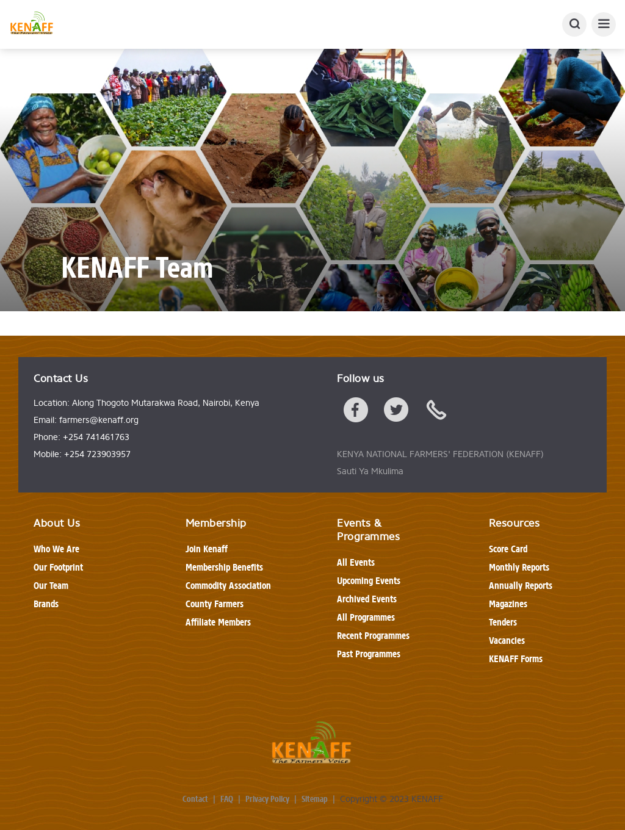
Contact (195, 799)
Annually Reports (520, 585)
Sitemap (315, 799)
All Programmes (366, 617)
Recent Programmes (373, 635)
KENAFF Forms (516, 658)
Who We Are (56, 549)
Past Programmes (368, 654)
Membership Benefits (224, 567)
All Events (356, 562)
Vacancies (507, 640)
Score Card (508, 549)
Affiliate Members (218, 622)
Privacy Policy (267, 799)
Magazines (508, 603)
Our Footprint (58, 567)
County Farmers (215, 603)
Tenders (503, 622)
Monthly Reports (519, 567)
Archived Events (367, 599)
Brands (46, 603)
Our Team (51, 585)
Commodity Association (228, 585)
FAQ (226, 799)
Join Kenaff (207, 549)
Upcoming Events (368, 580)
